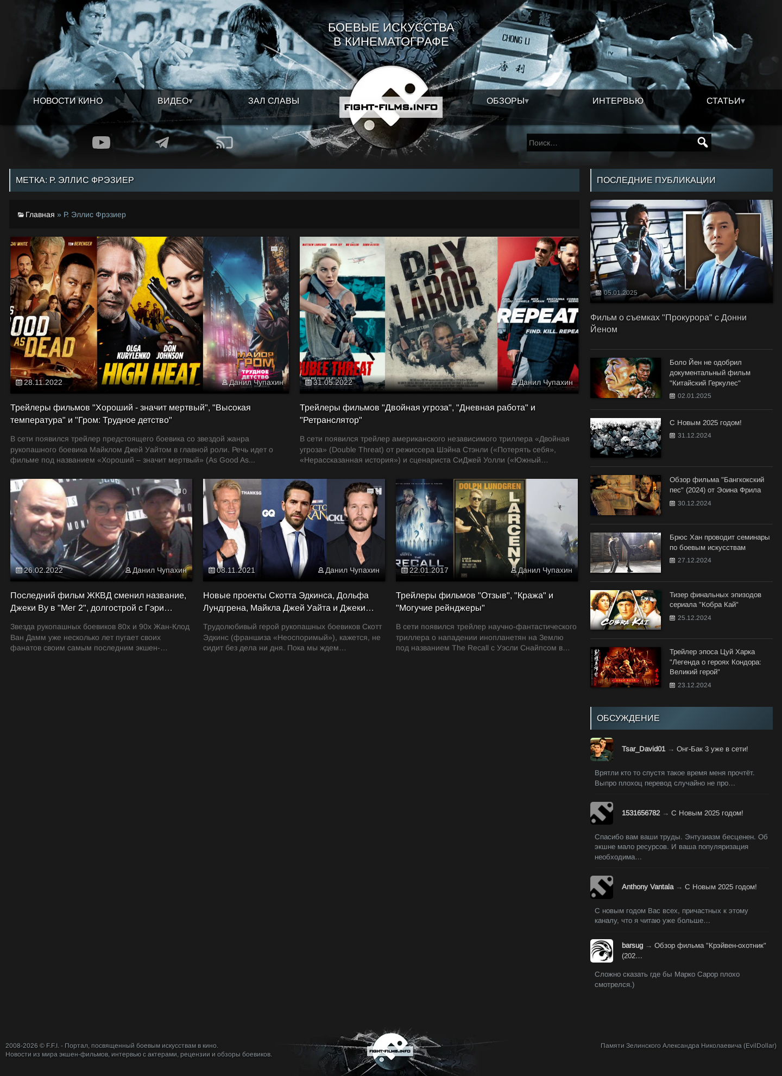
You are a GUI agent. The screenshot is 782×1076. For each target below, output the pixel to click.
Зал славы (273, 100)
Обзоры (506, 100)
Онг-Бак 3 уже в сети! (712, 749)
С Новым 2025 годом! (707, 813)
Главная (40, 214)
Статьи (724, 100)
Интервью (618, 100)
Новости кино (68, 100)
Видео (172, 100)
